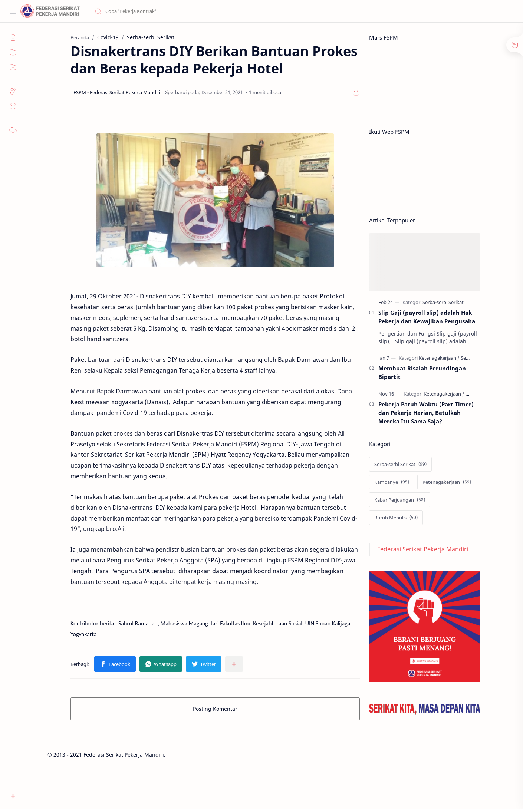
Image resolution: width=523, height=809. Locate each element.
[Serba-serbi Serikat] (443, 302)
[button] (115, 664)
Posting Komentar (215, 708)
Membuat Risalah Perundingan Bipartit (422, 372)
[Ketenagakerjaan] (439, 357)
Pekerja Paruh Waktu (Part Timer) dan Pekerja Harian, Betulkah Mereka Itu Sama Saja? (426, 412)
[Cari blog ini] (154, 11)
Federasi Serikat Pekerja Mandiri (422, 549)
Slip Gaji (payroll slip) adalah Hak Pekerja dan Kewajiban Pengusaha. (427, 317)
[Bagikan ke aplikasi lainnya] (234, 664)
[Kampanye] (391, 482)
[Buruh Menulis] (396, 517)
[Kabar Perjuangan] (399, 499)
